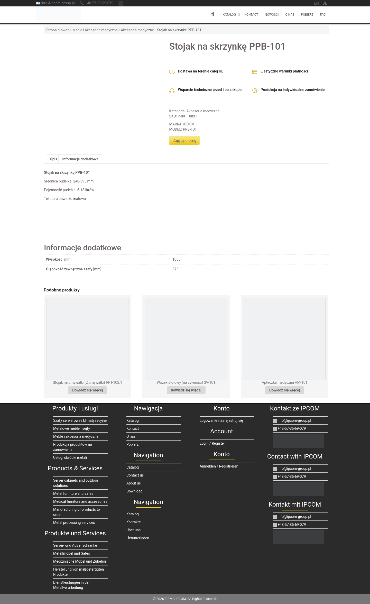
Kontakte (133, 522)
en (316, 3)
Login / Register (212, 443)
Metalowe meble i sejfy (71, 428)
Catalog (132, 467)
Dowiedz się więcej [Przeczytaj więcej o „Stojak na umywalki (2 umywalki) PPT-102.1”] (87, 390)
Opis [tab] (53, 159)
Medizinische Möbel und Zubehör (79, 561)
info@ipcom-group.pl (292, 420)
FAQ (323, 14)
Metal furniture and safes (73, 493)
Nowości (272, 14)
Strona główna (57, 30)
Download (134, 491)
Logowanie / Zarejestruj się (221, 420)
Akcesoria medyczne (137, 30)
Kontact (251, 14)
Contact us (135, 475)
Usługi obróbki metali (70, 457)
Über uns (133, 530)
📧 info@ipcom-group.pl (55, 3)
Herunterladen (137, 538)
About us (133, 483)
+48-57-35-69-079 (289, 428)
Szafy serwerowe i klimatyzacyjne (80, 420)
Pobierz (307, 14)
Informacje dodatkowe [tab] (80, 159)
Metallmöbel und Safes (71, 553)
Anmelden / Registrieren (219, 466)
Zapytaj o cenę (184, 141)
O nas (289, 14)
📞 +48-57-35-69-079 (96, 3)
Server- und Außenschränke (75, 545)
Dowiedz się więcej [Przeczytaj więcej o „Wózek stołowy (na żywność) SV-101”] (186, 390)
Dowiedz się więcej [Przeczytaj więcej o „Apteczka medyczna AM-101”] (284, 390)
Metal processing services (74, 522)
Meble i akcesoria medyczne (95, 30)
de (325, 3)
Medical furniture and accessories (80, 501)
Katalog (229, 14)
